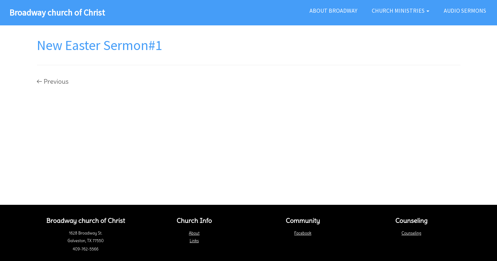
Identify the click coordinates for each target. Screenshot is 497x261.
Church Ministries (400, 10)
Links (194, 240)
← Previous (53, 81)
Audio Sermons (465, 10)
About (194, 233)
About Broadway (333, 10)
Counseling (411, 233)
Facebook (302, 233)
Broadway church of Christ (57, 12)
